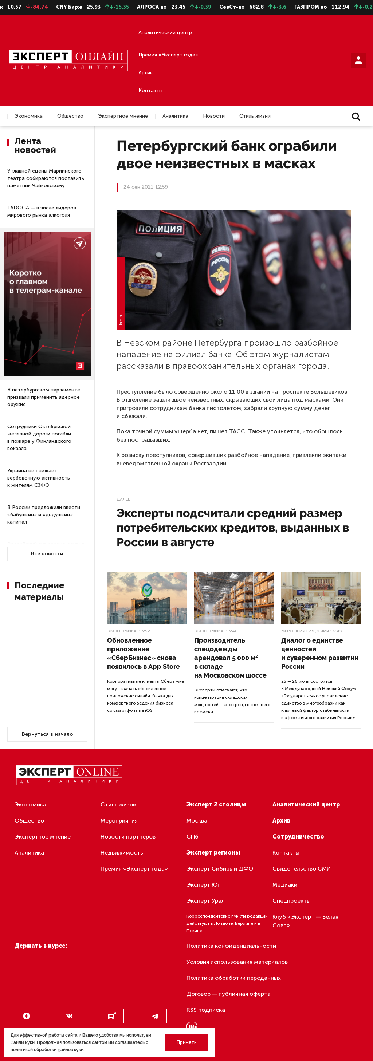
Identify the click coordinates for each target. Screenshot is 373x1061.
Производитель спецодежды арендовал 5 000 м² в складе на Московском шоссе (230, 657)
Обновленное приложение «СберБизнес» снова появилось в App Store (143, 653)
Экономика (29, 116)
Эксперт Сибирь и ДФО (219, 868)
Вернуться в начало (47, 734)
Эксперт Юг (203, 884)
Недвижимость (122, 852)
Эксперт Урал (205, 900)
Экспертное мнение (123, 116)
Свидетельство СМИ (301, 868)
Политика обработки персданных (233, 977)
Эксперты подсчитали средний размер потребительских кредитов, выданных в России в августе (233, 527)
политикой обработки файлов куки (47, 1049)
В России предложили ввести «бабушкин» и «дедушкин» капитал (43, 514)
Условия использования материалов (237, 961)
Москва (196, 820)
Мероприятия (297, 631)
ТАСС (237, 431)
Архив (145, 73)
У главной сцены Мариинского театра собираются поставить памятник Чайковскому (45, 178)
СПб (192, 836)
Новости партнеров (128, 836)
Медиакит (286, 884)
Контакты (150, 90)
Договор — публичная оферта (228, 993)
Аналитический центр (165, 32)
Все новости (47, 554)
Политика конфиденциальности (231, 945)
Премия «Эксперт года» (168, 55)
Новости (214, 116)
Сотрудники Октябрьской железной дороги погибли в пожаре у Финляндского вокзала (39, 437)
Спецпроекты (291, 900)
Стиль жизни (255, 116)
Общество (70, 116)
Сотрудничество (298, 836)
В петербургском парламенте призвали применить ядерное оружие (43, 397)
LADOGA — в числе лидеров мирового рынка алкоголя (41, 211)
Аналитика (175, 116)
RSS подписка (205, 1009)
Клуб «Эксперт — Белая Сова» (305, 921)
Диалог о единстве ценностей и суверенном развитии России (319, 653)
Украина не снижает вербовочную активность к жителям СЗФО (38, 478)
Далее (123, 499)
